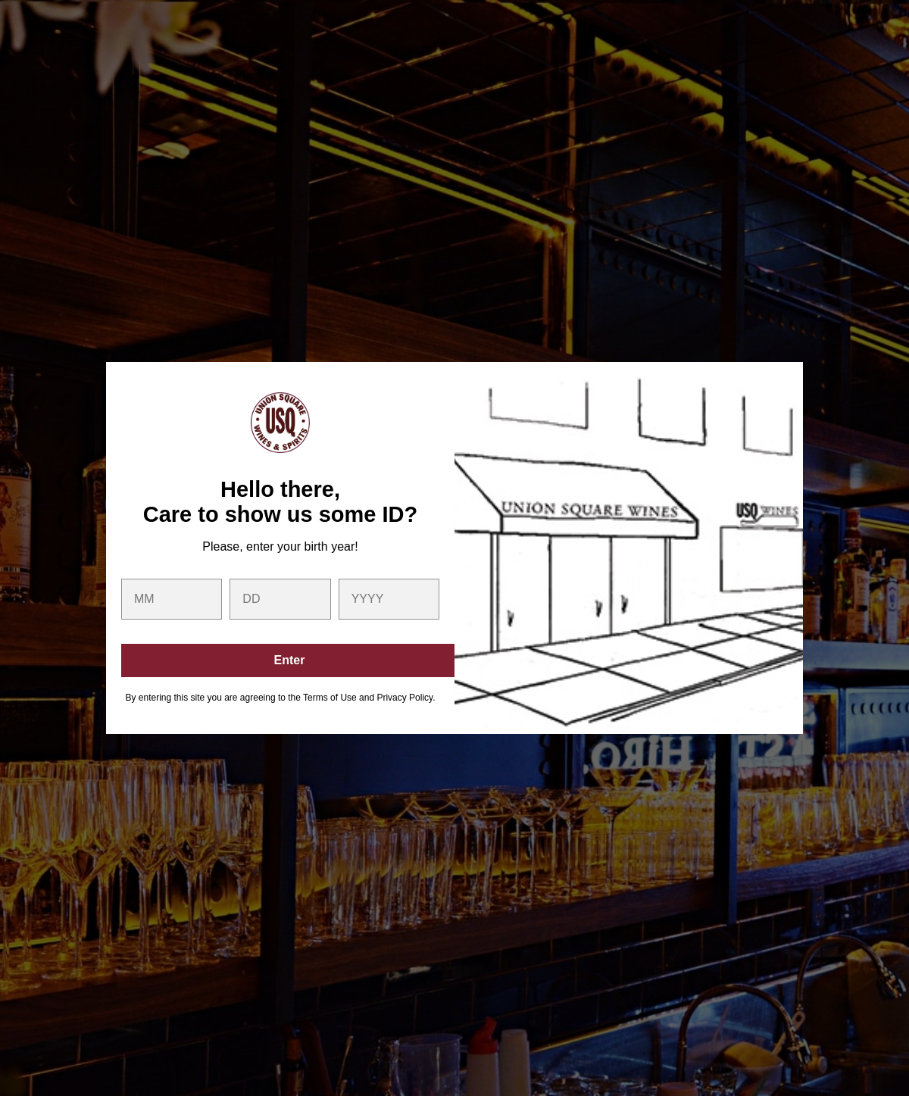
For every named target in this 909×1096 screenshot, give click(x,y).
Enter (289, 660)
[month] (171, 599)
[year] (389, 599)
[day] (280, 599)
